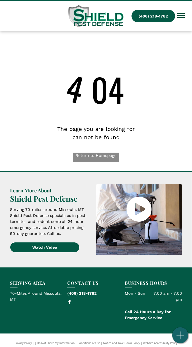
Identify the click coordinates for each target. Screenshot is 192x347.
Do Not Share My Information (56, 343)
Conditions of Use (89, 343)
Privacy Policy (23, 343)
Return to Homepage (96, 155)
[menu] (181, 15)
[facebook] (69, 303)
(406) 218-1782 (82, 293)
